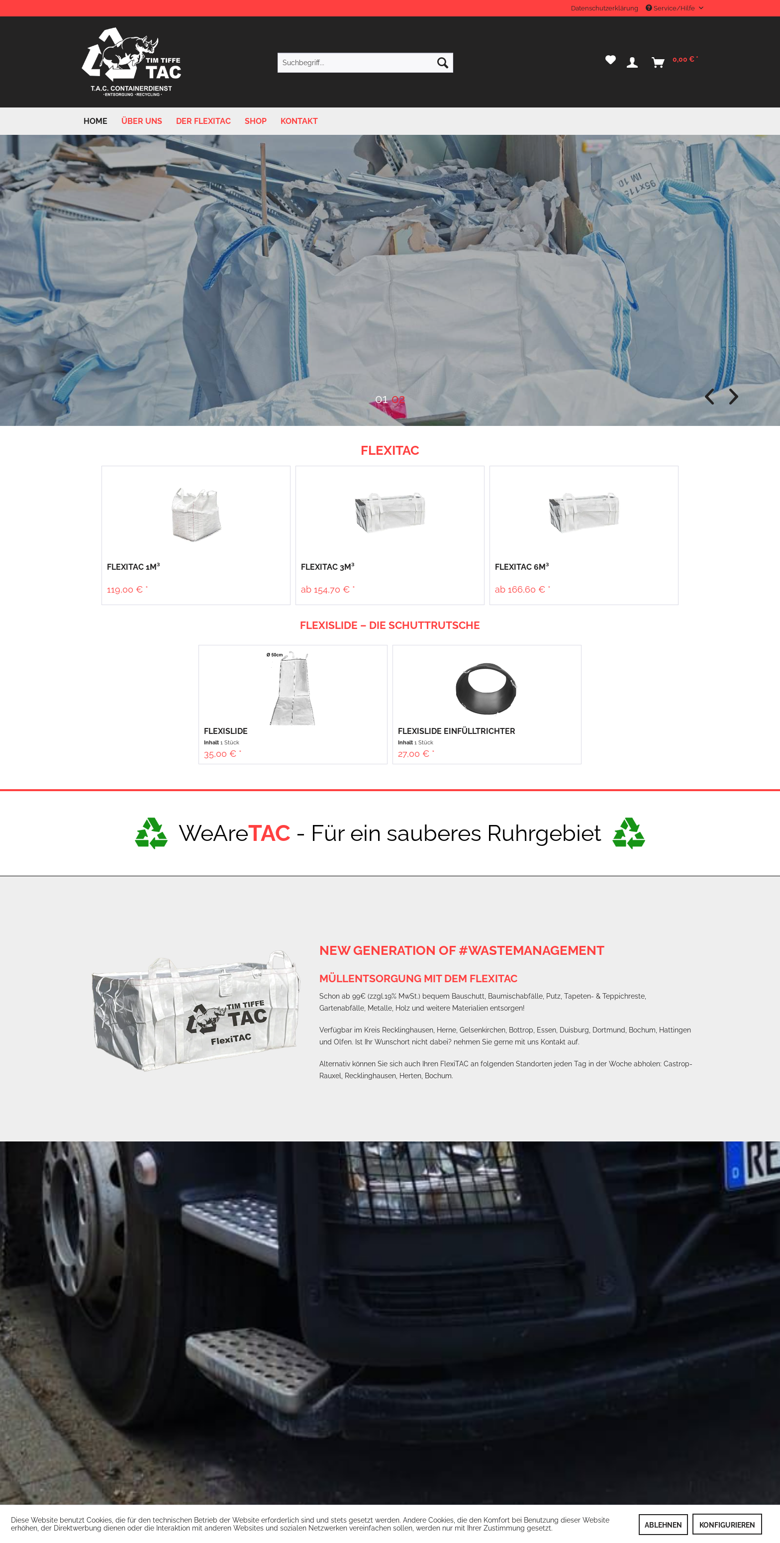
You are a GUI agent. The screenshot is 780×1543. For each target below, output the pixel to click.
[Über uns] (141, 121)
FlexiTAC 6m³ (522, 567)
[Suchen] (442, 63)
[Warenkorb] (675, 63)
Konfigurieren (727, 1525)
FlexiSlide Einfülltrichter (456, 731)
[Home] (95, 121)
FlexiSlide (226, 731)
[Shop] (256, 121)
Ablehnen (663, 1525)
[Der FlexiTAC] (203, 121)
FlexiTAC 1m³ (133, 567)
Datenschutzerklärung (604, 8)
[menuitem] (365, 63)
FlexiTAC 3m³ (328, 567)
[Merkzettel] (610, 63)
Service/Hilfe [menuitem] (671, 8)
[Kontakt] (299, 121)
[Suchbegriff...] (365, 63)
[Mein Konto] (634, 63)
